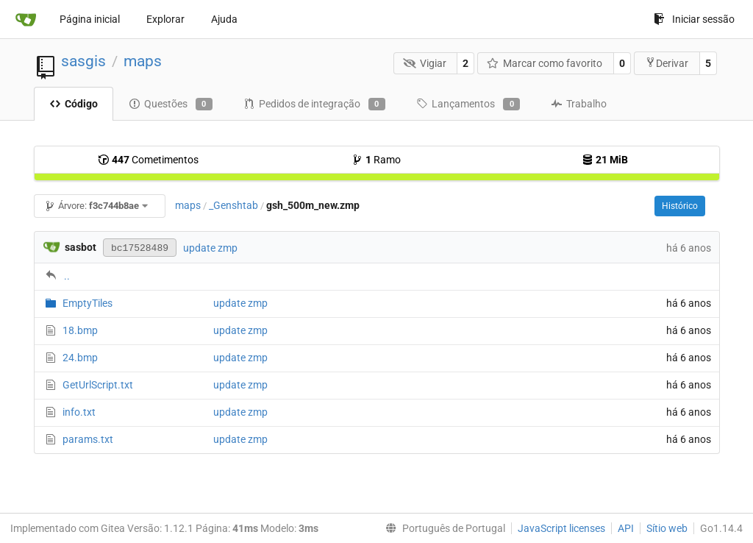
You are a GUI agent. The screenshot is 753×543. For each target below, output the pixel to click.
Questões (171, 104)
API (626, 528)
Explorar (165, 19)
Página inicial (90, 19)
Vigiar (424, 63)
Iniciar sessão (694, 19)
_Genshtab (233, 205)
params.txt (88, 439)
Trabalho (579, 104)
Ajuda (224, 19)
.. (67, 276)
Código (73, 104)
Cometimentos (148, 160)
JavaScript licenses (561, 528)
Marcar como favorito (545, 63)
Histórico (680, 206)
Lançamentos (468, 104)
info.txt (79, 412)
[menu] (442, 528)
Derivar (666, 63)
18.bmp (80, 330)
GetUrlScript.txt (98, 385)
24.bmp (80, 357)
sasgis (83, 61)
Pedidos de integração (314, 104)
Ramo (376, 160)
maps (143, 61)
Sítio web (667, 528)
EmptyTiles (88, 303)
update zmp (210, 248)
